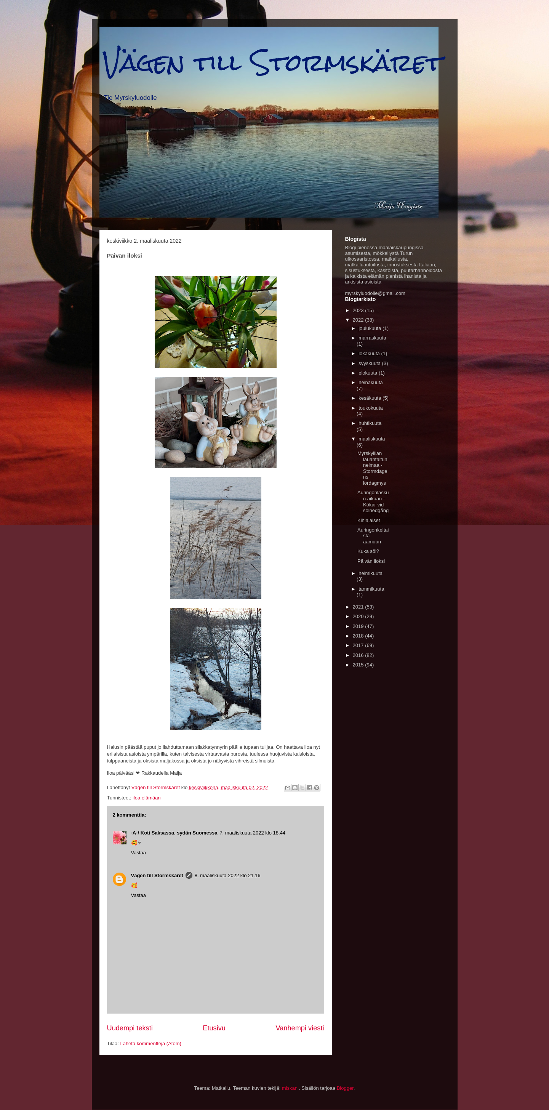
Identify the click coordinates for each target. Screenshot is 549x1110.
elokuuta (369, 373)
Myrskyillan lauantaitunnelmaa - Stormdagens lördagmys (372, 468)
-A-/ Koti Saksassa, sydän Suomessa (174, 833)
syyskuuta (370, 363)
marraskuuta (372, 338)
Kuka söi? (368, 551)
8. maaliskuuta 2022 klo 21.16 (228, 875)
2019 (359, 626)
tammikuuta (371, 589)
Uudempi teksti (130, 1028)
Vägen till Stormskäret (272, 62)
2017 (359, 645)
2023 (359, 310)
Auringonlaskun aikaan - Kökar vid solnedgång (373, 501)
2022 (359, 320)
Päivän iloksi (371, 561)
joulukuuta (371, 328)
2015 (359, 665)
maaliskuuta (372, 439)
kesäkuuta (371, 398)
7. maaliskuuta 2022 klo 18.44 (252, 833)
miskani (290, 1088)
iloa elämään (147, 798)
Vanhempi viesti (299, 1028)
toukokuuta (371, 408)
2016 (359, 655)
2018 (359, 636)
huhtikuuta (370, 423)
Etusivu (214, 1028)
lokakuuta (370, 353)
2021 (359, 607)
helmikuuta (371, 573)
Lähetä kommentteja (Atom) (150, 1043)
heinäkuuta (371, 382)
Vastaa (138, 852)
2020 (359, 616)
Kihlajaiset (368, 520)
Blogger (345, 1088)
